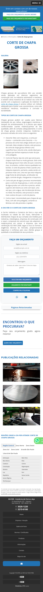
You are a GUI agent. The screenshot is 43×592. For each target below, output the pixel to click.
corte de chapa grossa (9, 104)
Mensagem (21, 261)
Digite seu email (21, 244)
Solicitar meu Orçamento (21, 280)
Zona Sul (6, 449)
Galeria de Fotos (21, 526)
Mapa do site (21, 556)
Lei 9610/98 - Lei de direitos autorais (11, 494)
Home (22, 514)
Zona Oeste (30, 445)
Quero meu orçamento (13, 343)
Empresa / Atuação (21, 520)
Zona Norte (20, 445)
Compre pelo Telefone (21, 290)
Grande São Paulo (27, 449)
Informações (21, 544)
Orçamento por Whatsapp (21, 285)
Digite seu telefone (21, 253)
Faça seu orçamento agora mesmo (21, 14)
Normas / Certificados (22, 532)
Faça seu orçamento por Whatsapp (22, 18)
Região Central (8, 445)
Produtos (21, 538)
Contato (21, 550)
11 (21, 506)
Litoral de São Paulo (10, 453)
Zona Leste (15, 449)
